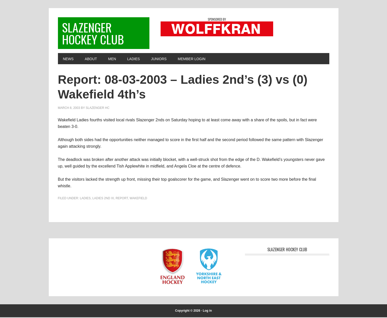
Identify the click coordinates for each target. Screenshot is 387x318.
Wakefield (138, 199)
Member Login (192, 60)
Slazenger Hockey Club (93, 33)
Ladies (85, 199)
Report (122, 199)
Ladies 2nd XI (103, 199)
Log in (207, 311)
